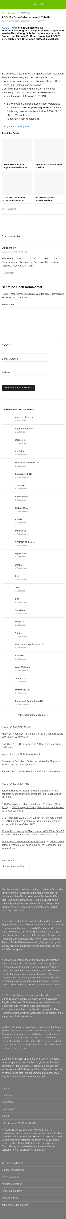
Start (3, 13)
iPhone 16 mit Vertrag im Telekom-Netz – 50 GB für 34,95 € (33, 831)
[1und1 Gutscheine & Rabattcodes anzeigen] (8, 566)
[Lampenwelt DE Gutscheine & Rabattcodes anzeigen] (8, 475)
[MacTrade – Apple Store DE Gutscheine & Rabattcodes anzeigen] (8, 646)
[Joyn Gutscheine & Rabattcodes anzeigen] (8, 589)
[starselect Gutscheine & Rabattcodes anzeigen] (8, 441)
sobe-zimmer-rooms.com (15, 1205)
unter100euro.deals (12, 1191)
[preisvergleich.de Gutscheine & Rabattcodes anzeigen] (8, 419)
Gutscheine (12, 13)
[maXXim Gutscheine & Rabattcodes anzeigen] (8, 453)
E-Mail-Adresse (11, 358)
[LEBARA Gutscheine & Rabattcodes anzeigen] (8, 657)
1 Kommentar (38, 21)
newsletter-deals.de (12, 1184)
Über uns (6, 1088)
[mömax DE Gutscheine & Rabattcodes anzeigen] (8, 532)
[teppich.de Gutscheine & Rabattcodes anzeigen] (8, 555)
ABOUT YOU (9, 27)
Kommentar (9, 304)
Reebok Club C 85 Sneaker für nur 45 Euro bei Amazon (31, 771)
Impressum (7, 1102)
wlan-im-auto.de (10, 1198)
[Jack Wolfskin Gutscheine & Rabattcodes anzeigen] (8, 668)
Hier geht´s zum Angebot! (16, 126)
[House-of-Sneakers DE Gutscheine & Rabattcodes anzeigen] (8, 464)
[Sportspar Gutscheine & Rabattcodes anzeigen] (8, 612)
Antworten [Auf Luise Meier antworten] (9, 273)
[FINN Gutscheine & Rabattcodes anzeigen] (8, 600)
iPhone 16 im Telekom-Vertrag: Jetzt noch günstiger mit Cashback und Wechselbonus (33, 844)
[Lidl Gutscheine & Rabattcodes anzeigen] (8, 578)
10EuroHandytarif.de (12, 1163)
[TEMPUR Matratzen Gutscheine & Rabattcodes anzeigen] (8, 544)
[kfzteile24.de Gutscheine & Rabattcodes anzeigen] (8, 510)
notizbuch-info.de (11, 1177)
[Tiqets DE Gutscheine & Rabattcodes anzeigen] (8, 487)
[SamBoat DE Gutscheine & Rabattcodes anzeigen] (8, 498)
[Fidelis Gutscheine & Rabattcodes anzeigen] (8, 521)
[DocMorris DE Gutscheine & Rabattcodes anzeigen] (8, 691)
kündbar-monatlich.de (13, 1170)
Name (6, 345)
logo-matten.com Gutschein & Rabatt (21, 754)
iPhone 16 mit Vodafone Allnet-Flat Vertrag (24, 841)
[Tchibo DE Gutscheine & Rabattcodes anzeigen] (8, 680)
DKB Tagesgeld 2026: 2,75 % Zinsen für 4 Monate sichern (32, 818)
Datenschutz (8, 1109)
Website (6, 372)
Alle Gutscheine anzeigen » (33, 715)
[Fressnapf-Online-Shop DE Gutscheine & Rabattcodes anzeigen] (8, 703)
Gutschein (11, 208)
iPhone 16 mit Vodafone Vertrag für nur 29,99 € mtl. (32, 834)
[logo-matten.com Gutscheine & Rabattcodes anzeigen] (8, 430)
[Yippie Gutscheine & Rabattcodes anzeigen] (8, 634)
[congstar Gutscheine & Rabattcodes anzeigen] (8, 623)
